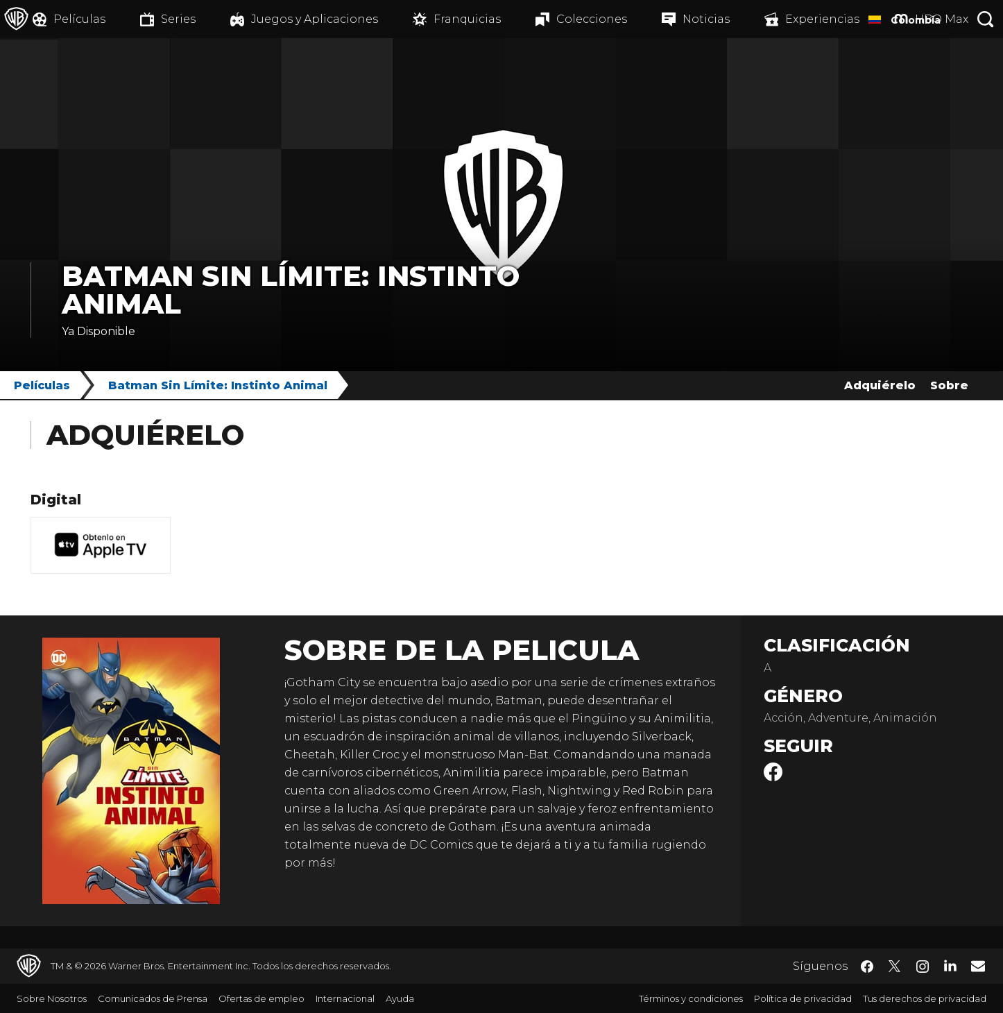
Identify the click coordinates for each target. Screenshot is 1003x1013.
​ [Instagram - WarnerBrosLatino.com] (922, 966)
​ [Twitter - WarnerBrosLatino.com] (894, 966)
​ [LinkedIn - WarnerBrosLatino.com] (950, 965)
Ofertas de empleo (261, 998)
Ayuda (400, 998)
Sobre (949, 385)
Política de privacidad (803, 998)
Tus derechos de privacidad (924, 998)
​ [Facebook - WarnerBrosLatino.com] (867, 966)
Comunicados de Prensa (152, 998)
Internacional (345, 998)
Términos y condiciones (691, 998)
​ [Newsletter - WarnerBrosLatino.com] (978, 966)
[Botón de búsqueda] (985, 19)
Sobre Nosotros (52, 998)
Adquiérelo (880, 385)
